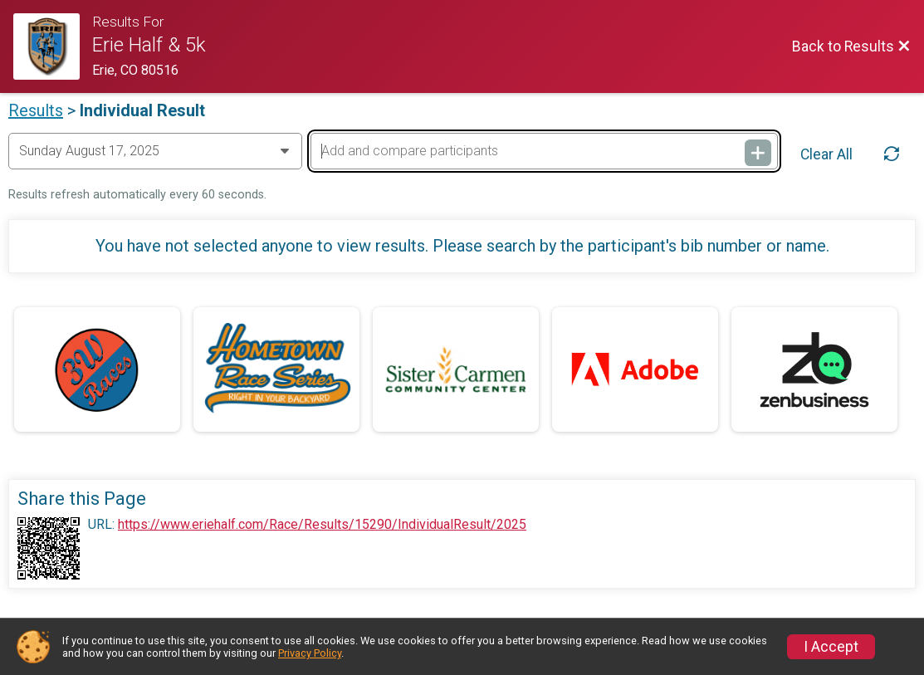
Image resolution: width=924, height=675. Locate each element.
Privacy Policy (309, 653)
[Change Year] (155, 151)
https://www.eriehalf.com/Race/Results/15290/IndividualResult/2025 (322, 524)
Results (35, 110)
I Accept (831, 646)
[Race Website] (52, 46)
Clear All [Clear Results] (826, 154)
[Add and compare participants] (543, 151)
